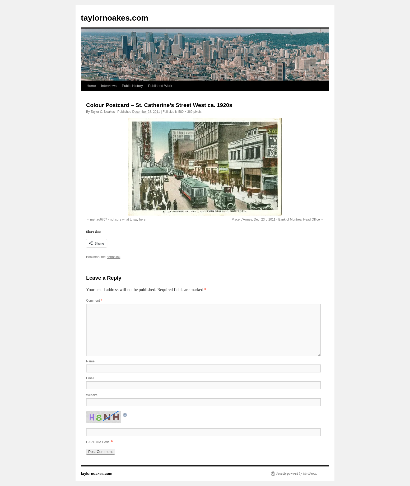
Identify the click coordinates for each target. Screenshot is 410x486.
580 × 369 (185, 112)
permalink (113, 257)
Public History (132, 86)
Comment (94, 300)
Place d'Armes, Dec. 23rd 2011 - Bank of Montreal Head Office (276, 219)
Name (90, 361)
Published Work (160, 86)
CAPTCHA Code (98, 442)
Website (91, 395)
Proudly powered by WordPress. (296, 473)
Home (91, 86)
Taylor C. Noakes (103, 112)
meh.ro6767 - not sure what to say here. (118, 219)
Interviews (109, 86)
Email (90, 378)
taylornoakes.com (114, 17)
